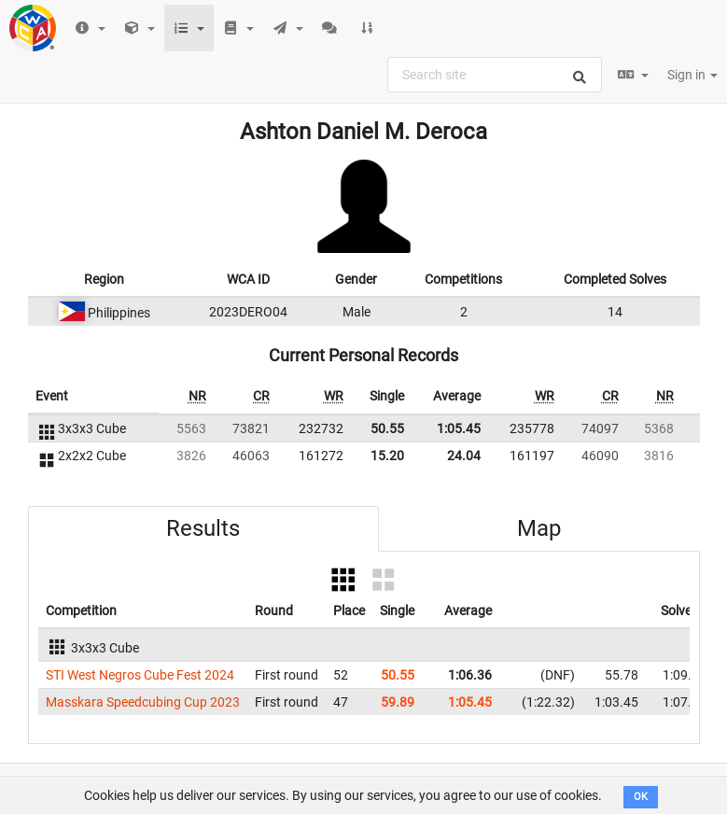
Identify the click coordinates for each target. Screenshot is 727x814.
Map (539, 528)
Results (203, 528)
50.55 (387, 428)
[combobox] (494, 74)
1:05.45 (459, 428)
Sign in (692, 74)
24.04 (464, 455)
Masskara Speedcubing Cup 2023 (143, 702)
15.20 (387, 455)
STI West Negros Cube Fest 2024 (140, 674)
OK (641, 797)
